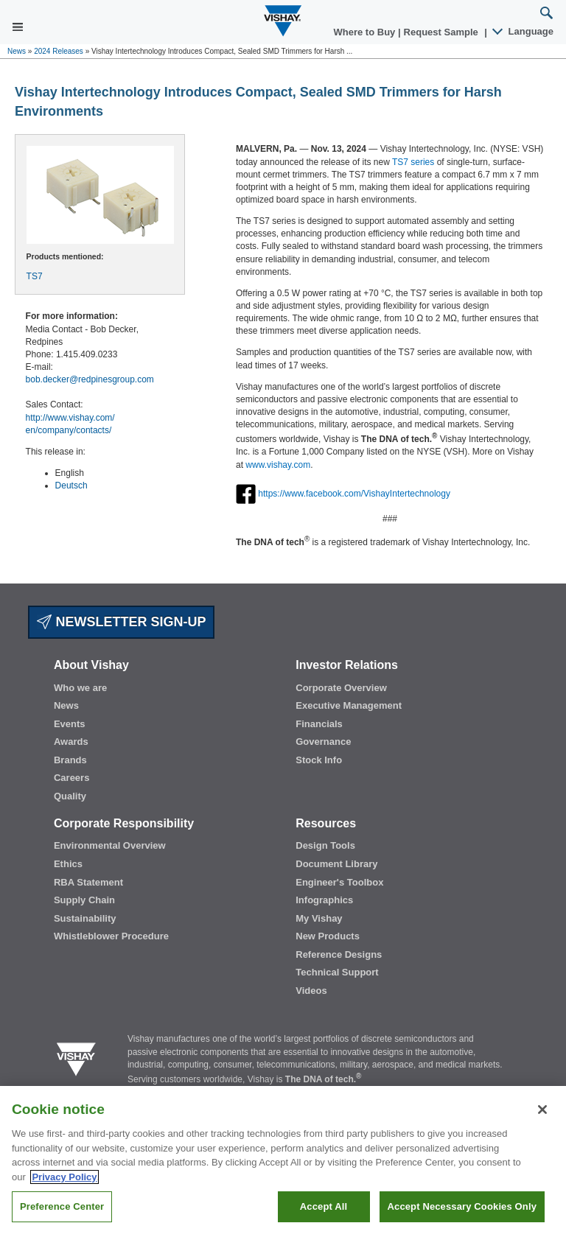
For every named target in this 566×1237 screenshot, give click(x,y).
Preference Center (62, 1206)
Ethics (68, 863)
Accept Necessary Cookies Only (462, 1206)
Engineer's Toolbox (339, 882)
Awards (71, 741)
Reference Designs (339, 954)
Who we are (80, 687)
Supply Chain (84, 899)
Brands (70, 759)
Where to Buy (366, 32)
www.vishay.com (277, 465)
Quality (70, 796)
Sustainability (85, 918)
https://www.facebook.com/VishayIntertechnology (354, 493)
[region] (283, 1161)
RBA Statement (88, 882)
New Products (328, 936)
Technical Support (337, 972)
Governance (323, 741)
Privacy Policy (64, 1176)
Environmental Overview (110, 845)
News (16, 51)
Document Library (336, 863)
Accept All (323, 1206)
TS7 (35, 276)
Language (523, 31)
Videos (311, 990)
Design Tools (325, 845)
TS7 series (413, 162)
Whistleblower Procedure (111, 936)
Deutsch (71, 485)
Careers (71, 777)
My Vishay (319, 918)
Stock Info (319, 759)
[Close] (542, 1109)
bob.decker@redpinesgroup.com (90, 379)
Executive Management (349, 705)
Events (69, 723)
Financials (319, 723)
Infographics (324, 899)
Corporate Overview (341, 687)
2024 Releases (58, 51)
